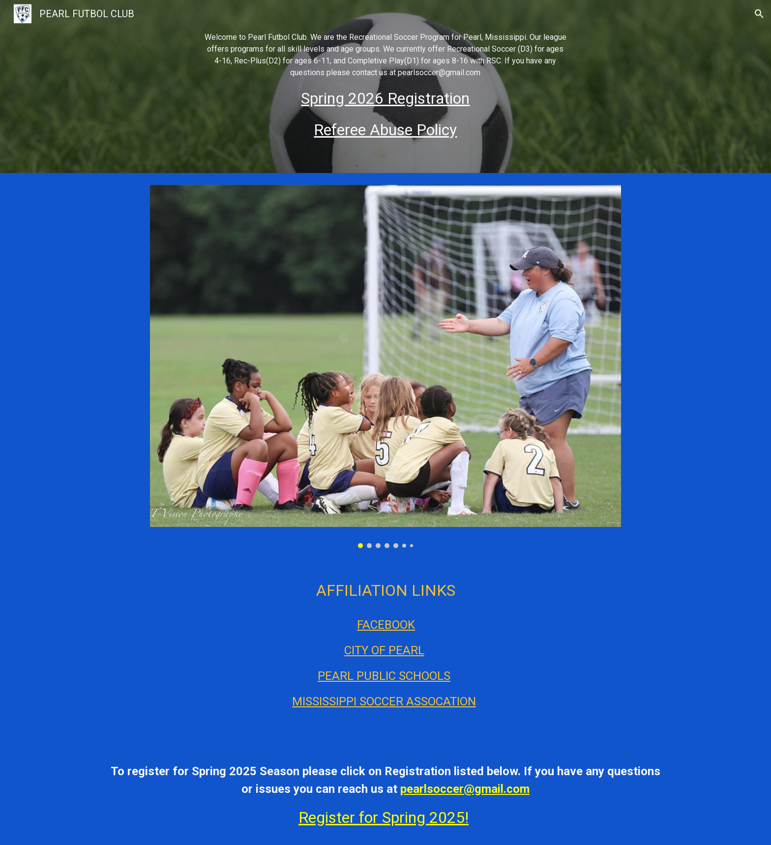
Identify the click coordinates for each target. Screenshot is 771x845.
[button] (759, 14)
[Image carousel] (385, 366)
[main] (385, 87)
